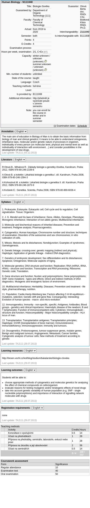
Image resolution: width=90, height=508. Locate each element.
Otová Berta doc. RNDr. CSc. (83, 11)
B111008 (37, 94)
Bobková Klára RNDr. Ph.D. (84, 23)
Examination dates (66, 126)
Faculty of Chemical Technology (39, 22)
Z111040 (84, 32)
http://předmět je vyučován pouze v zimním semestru (41, 102)
